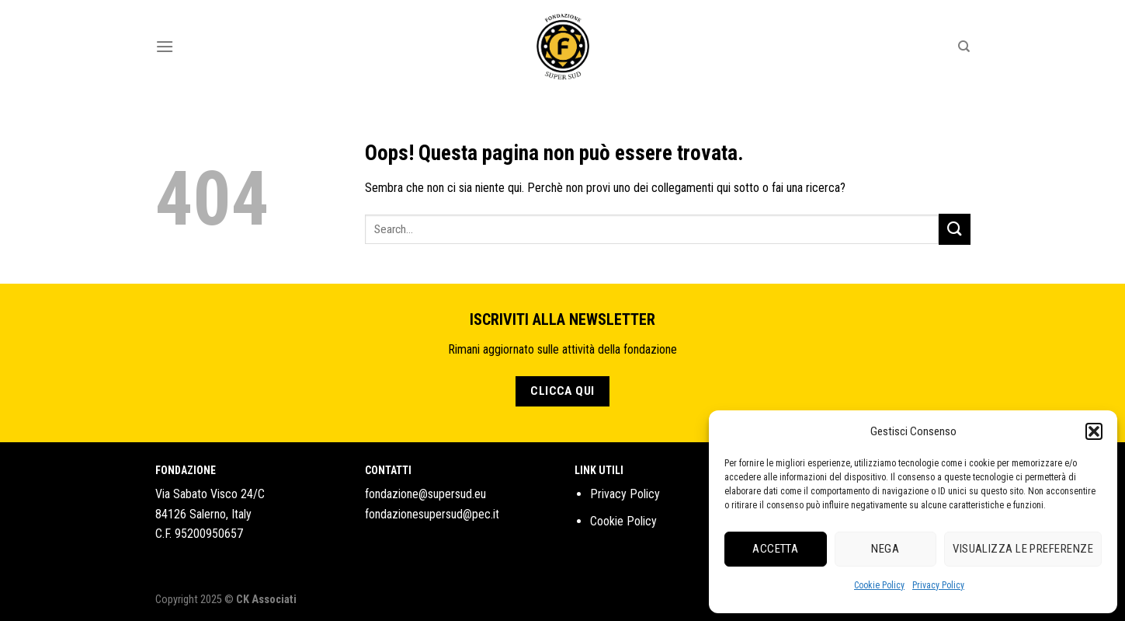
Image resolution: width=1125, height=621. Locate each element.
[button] (1094, 431)
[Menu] (164, 46)
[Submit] (954, 229)
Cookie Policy (879, 585)
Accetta (775, 549)
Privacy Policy (938, 585)
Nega (885, 549)
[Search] (964, 46)
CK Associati (266, 599)
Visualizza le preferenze (1023, 549)
